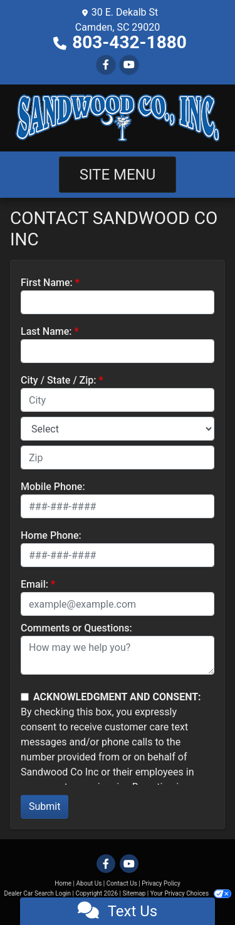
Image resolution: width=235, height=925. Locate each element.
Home (63, 883)
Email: (34, 584)
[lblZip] (117, 457)
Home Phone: (51, 535)
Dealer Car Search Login (37, 893)
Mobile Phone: (53, 487)
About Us (89, 883)
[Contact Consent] (25, 697)
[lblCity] (117, 400)
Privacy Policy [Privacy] (161, 883)
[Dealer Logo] (117, 118)
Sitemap (133, 893)
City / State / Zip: (59, 380)
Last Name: (46, 331)
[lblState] (117, 429)
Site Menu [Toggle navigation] (118, 174)
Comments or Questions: (76, 628)
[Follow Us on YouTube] (129, 64)
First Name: (47, 283)
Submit (44, 806)
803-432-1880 (129, 42)
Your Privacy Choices (190, 893)
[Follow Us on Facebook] (106, 64)
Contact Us (122, 883)
